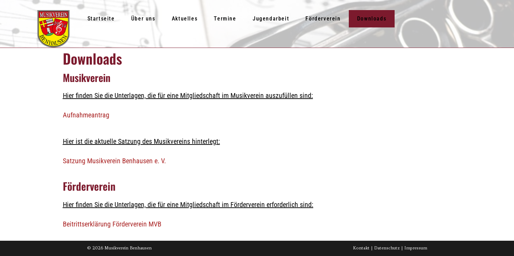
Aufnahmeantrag (86, 115)
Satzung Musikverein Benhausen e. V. (114, 161)
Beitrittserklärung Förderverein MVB (112, 224)
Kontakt (361, 247)
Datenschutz (387, 247)
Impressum (415, 247)
